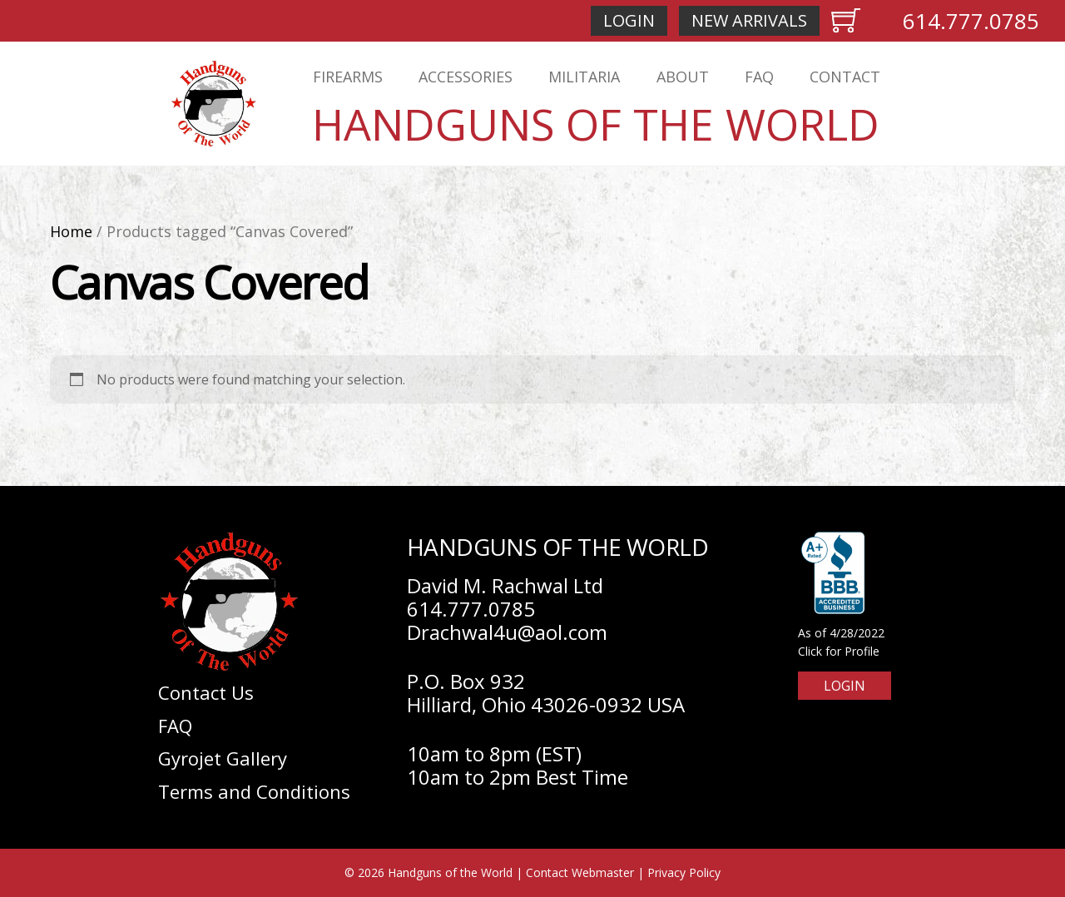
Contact (845, 77)
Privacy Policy (684, 872)
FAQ (759, 77)
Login (629, 20)
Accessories (466, 77)
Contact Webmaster (580, 872)
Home (71, 231)
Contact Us (206, 692)
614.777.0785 (971, 20)
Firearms (348, 77)
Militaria (584, 77)
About (682, 77)
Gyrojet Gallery (222, 758)
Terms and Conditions (254, 791)
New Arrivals (749, 20)
